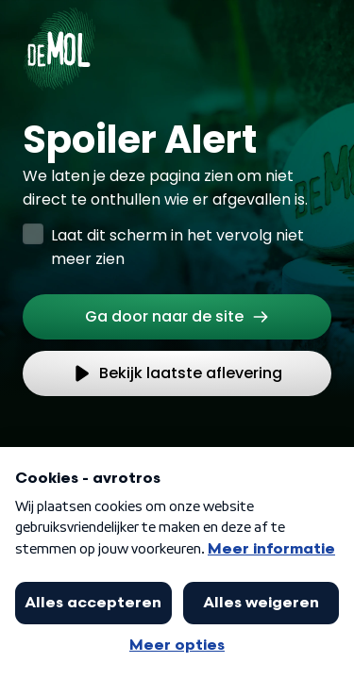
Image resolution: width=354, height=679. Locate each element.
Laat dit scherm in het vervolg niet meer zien (177, 247)
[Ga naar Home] (59, 38)
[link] (177, 317)
